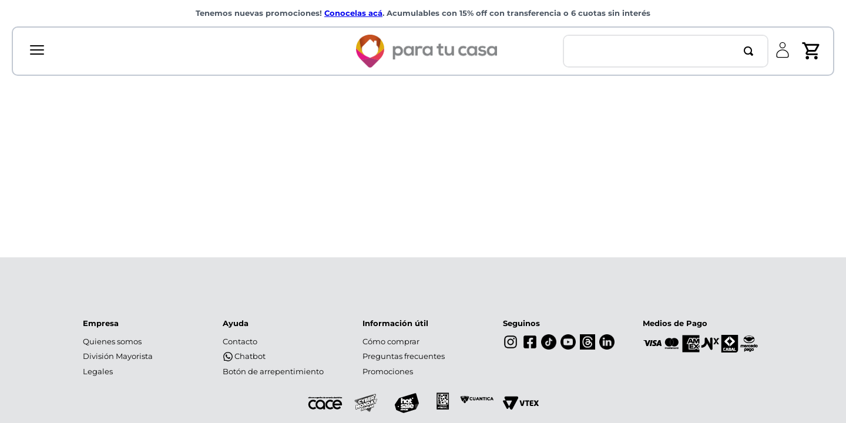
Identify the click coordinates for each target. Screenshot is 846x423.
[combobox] (665, 51)
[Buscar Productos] (751, 51)
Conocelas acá (353, 13)
